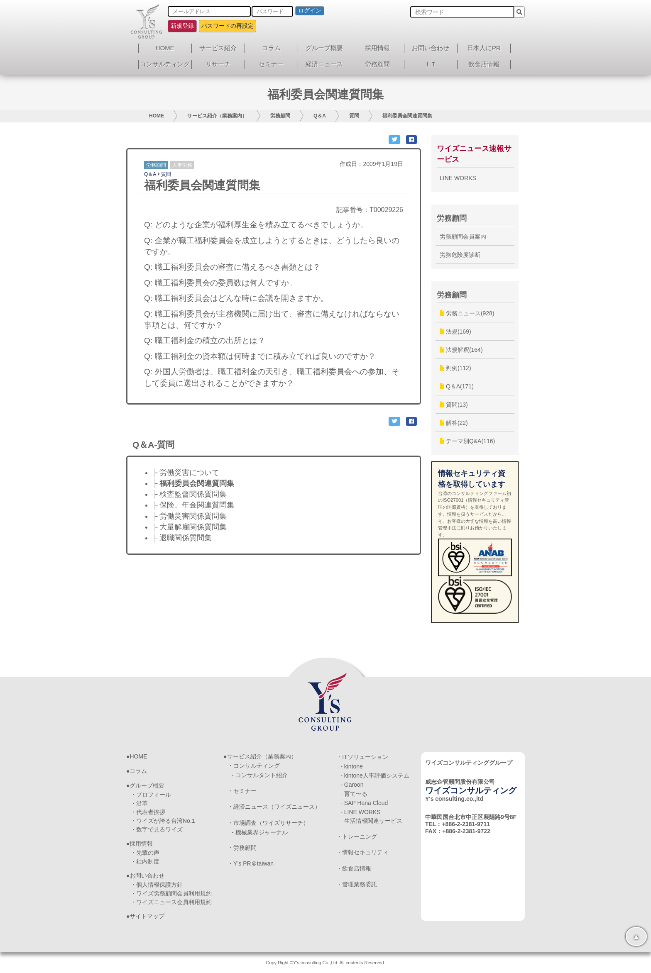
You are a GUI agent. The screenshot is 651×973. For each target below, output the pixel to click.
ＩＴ (430, 64)
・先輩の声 (144, 852)
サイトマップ (147, 916)
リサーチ (218, 64)
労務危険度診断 (460, 254)
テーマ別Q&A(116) (467, 441)
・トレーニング (356, 836)
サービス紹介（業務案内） (217, 116)
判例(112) (455, 368)
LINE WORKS (458, 178)
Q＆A (319, 116)
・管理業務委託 (356, 884)
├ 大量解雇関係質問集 (189, 527)
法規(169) (455, 331)
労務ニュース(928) (467, 313)
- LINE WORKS (360, 812)
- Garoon (351, 784)
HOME (165, 47)
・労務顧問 (242, 847)
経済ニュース (324, 64)
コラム (271, 47)
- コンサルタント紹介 (260, 775)
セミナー (271, 64)
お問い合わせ (430, 47)
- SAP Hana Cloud (364, 803)
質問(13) (454, 404)
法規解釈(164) (461, 349)
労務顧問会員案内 (463, 236)
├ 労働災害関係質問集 (189, 516)
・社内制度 (144, 861)
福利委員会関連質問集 (407, 116)
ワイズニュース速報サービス (474, 153)
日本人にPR (484, 47)
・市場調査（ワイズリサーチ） (268, 822)
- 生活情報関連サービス (371, 820)
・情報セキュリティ (362, 852)
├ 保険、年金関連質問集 (193, 505)
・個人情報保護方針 (156, 884)
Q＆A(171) (457, 386)
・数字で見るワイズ (156, 829)
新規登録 (182, 25)
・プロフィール (150, 794)
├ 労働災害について (185, 472)
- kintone (351, 766)
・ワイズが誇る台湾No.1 (162, 820)
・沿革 (139, 803)
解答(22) (454, 422)
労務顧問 (377, 64)
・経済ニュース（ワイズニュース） (274, 806)
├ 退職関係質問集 (182, 538)
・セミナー (242, 791)
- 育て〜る (353, 793)
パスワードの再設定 (227, 25)
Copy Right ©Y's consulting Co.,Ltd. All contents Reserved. (325, 962)
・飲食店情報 (353, 868)
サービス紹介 (218, 47)
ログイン (309, 10)
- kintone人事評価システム (374, 775)
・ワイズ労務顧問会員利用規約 (171, 893)
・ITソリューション (362, 757)
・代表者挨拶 (147, 812)
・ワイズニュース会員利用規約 (171, 902)
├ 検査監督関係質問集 (189, 494)
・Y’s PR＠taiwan (251, 863)
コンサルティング (165, 64)
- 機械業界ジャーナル (260, 832)
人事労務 (182, 165)
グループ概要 (324, 47)
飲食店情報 (483, 64)
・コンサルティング (254, 765)
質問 (354, 116)
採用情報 (377, 47)
